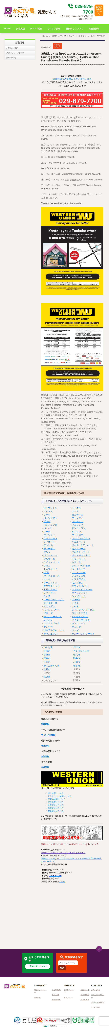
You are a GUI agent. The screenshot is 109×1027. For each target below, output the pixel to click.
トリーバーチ (78, 559)
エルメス (48, 511)
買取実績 (20, 28)
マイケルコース (51, 576)
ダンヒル (48, 545)
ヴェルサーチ (78, 569)
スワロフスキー (51, 610)
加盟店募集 (55, 994)
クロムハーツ (50, 538)
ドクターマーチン (81, 620)
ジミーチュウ (50, 555)
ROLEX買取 (36, 28)
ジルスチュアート (81, 552)
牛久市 (76, 654)
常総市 (76, 647)
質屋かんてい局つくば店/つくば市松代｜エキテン (63, 852)
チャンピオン (50, 633)
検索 (62, 968)
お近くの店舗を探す (97, 1002)
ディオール (49, 542)
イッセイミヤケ (80, 616)
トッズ (75, 630)
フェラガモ (77, 535)
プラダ (47, 515)
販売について (68, 997)
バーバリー (49, 528)
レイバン (48, 620)
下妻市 (47, 654)
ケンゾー (48, 627)
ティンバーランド (53, 616)
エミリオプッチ (51, 623)
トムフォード (50, 569)
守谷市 (76, 666)
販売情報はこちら (56, 805)
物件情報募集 (56, 999)
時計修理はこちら (56, 793)
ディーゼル (49, 548)
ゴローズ (48, 613)
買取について (84, 990)
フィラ (47, 596)
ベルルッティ (78, 542)
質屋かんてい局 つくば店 (63, 36)
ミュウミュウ (78, 576)
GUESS (76, 599)
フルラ (47, 552)
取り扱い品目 (84, 999)
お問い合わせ (95, 990)
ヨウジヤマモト (80, 613)
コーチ (47, 531)
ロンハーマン (78, 623)
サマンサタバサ (80, 586)
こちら (62, 881)
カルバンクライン (81, 538)
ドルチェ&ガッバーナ (83, 545)
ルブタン (76, 531)
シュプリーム (78, 596)
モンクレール (78, 548)
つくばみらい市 (81, 651)
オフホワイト (78, 579)
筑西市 (47, 662)
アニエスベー (78, 572)
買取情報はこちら (56, 811)
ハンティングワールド (83, 633)
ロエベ (47, 579)
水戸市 (47, 669)
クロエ (47, 565)
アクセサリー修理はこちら (60, 796)
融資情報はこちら (56, 808)
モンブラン (77, 582)
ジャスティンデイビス (83, 610)
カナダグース (50, 603)
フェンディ (77, 518)
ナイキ (75, 603)
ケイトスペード (51, 562)
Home (45, 36)
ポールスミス (50, 582)
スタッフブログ (98, 36)
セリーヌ (76, 562)
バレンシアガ (50, 518)
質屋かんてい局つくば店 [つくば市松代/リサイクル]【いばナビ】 (70, 844)
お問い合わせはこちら (99, 10)
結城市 (47, 677)
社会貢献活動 (56, 990)
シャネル (76, 508)
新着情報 (83, 36)
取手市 (76, 658)
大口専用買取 (84, 994)
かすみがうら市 (51, 666)
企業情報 (37, 997)
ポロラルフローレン (54, 630)
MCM (46, 572)
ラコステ (76, 627)
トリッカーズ (50, 589)
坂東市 (47, 658)
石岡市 (76, 662)
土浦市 (47, 651)
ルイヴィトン (50, 508)
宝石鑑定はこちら (56, 802)
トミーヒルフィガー (82, 589)
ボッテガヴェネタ (81, 555)
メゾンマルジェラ (81, 565)
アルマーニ (49, 559)
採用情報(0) (11, 58)
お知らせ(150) (12, 48)
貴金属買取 (94, 28)
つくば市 (48, 647)
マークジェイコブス (54, 599)
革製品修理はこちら (57, 799)
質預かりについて (74, 28)
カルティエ (77, 515)
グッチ (75, 511)
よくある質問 (95, 1007)
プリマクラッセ (51, 586)
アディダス (49, 606)
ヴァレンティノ (80, 593)
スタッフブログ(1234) (15, 53)
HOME (7, 28)
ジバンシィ (49, 535)
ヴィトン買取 (54, 28)
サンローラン (78, 528)
